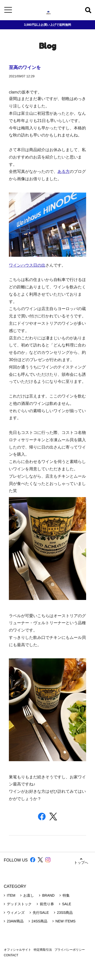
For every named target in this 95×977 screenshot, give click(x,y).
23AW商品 (15, 921)
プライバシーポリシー (69, 949)
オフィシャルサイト (17, 949)
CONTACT (11, 955)
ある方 (64, 171)
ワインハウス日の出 (27, 265)
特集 (66, 895)
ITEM (11, 895)
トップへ (81, 861)
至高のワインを (25, 67)
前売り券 (47, 904)
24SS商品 (39, 921)
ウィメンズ (16, 913)
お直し (28, 895)
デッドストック (19, 904)
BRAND (48, 895)
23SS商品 (65, 913)
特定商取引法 (43, 949)
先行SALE (41, 913)
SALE (66, 904)
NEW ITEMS (65, 921)
